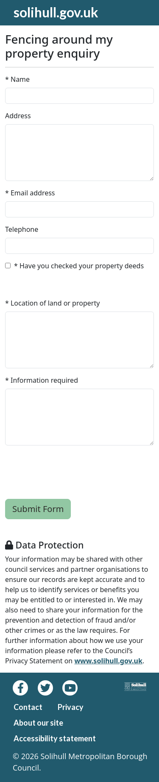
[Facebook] (25, 688)
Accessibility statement (55, 738)
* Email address (30, 193)
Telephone (21, 229)
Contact (28, 707)
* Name (17, 79)
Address (18, 115)
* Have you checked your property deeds (79, 265)
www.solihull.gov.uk (108, 660)
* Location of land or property (52, 303)
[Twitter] (50, 688)
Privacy (71, 707)
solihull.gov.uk (56, 12)
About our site (38, 722)
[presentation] (69, 468)
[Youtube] (73, 688)
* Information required (41, 380)
